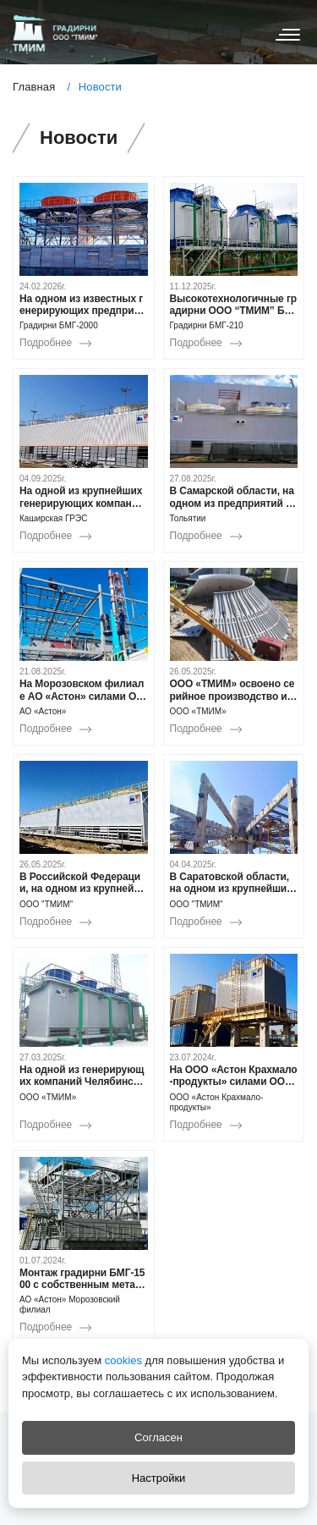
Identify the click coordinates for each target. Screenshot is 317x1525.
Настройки (159, 1478)
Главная (34, 86)
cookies (121, 1360)
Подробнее (45, 343)
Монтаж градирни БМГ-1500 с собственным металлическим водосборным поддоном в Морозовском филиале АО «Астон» (82, 1279)
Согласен (158, 1437)
